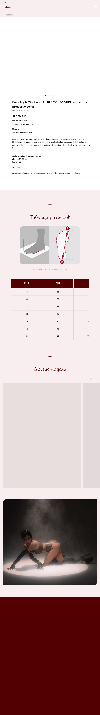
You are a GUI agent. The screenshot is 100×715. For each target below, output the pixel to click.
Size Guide (16, 167)
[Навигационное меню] (95, 5)
